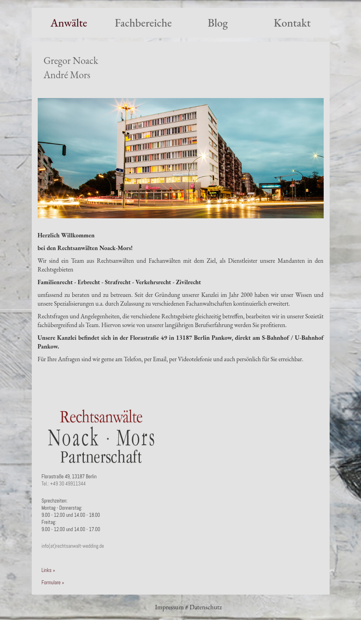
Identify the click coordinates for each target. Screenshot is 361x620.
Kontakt (292, 22)
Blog (218, 22)
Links (47, 570)
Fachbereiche (143, 22)
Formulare (51, 583)
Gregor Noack (71, 60)
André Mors (67, 74)
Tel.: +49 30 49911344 (64, 484)
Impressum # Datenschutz (188, 607)
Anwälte (68, 22)
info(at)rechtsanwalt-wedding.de (73, 546)
